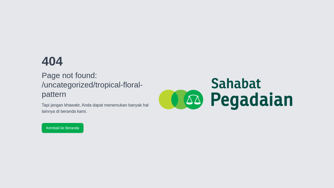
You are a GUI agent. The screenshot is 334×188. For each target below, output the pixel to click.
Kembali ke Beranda (62, 128)
